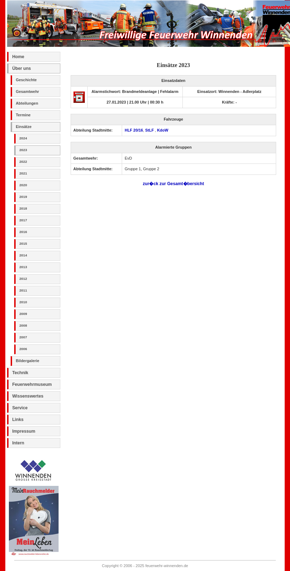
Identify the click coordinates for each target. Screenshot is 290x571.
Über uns (21, 68)
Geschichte (26, 80)
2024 (23, 138)
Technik (20, 372)
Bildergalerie (27, 361)
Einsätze (23, 126)
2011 (23, 290)
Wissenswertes (27, 396)
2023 (23, 150)
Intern (18, 442)
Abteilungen (27, 103)
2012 (23, 279)
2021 (23, 173)
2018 (23, 208)
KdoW (162, 130)
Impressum (23, 431)
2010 (23, 302)
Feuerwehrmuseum (31, 384)
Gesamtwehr (27, 91)
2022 (23, 161)
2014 (23, 255)
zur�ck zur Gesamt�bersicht (173, 183)
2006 (23, 349)
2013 (23, 267)
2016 (23, 232)
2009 (23, 314)
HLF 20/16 (134, 130)
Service (19, 407)
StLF (150, 130)
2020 (23, 185)
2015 (23, 243)
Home (18, 56)
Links (17, 419)
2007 (23, 337)
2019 (23, 197)
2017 (23, 220)
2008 (23, 325)
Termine (23, 115)
